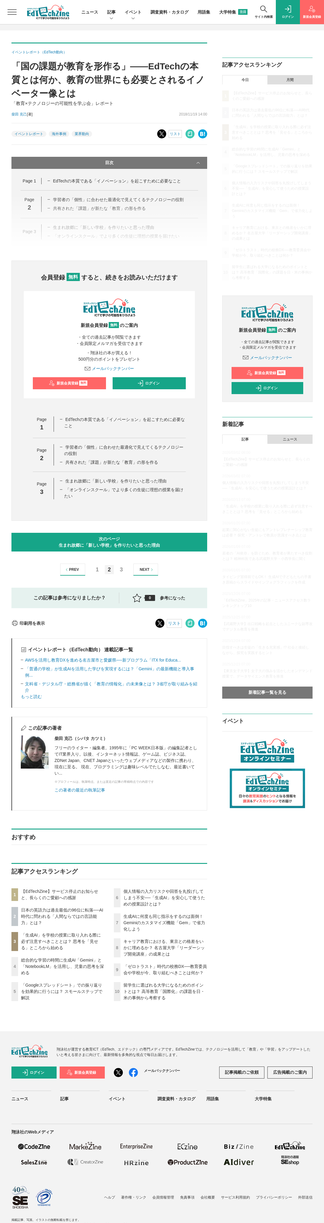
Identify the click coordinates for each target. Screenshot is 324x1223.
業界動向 (82, 134)
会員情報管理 (163, 1197)
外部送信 (305, 1197)
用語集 (204, 12)
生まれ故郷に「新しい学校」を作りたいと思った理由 (116, 481)
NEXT (147, 569)
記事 (111, 12)
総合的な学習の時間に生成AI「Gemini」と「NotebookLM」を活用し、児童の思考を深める (62, 966)
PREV (71, 569)
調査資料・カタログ (169, 12)
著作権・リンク (133, 1197)
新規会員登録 (68, 383)
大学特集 (233, 12)
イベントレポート (28, 134)
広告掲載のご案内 (290, 1072)
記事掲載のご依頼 (242, 1072)
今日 (245, 80)
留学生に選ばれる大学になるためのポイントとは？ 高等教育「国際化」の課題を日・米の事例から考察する (164, 991)
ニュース (89, 12)
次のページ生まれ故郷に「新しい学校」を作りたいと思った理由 (109, 542)
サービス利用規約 (235, 1197)
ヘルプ (109, 1197)
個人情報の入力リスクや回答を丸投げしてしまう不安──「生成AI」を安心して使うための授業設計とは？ (164, 897)
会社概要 (208, 1197)
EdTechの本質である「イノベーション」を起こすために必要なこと (117, 181)
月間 (290, 80)
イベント (133, 12)
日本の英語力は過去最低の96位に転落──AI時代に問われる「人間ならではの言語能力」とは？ (62, 916)
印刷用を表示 (28, 623)
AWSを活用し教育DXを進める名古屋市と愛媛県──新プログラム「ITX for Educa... (103, 660)
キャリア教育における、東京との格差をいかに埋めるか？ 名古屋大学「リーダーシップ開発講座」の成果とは (164, 947)
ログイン (148, 383)
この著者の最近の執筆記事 (80, 790)
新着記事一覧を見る (267, 692)
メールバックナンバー (109, 368)
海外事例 (59, 134)
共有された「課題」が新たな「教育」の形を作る (111, 462)
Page (29, 181)
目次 (153, 163)
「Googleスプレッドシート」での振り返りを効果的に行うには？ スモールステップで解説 (61, 991)
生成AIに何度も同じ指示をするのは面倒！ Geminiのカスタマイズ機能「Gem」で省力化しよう (164, 922)
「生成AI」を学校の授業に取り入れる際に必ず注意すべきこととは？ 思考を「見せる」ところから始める (61, 941)
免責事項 (187, 1197)
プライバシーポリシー (274, 1197)
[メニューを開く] (12, 12)
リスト (175, 134)
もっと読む (31, 696)
